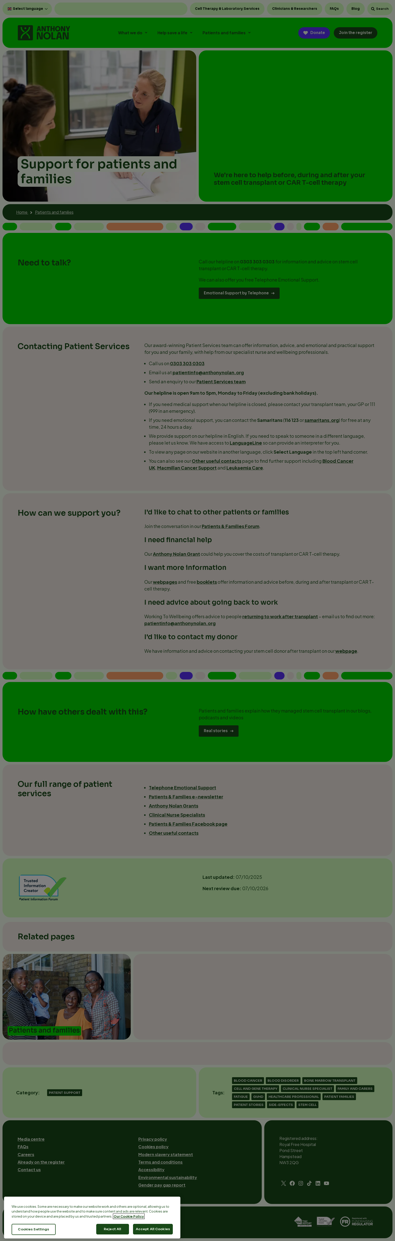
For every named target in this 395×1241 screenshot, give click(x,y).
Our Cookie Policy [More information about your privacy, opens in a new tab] (129, 1227)
